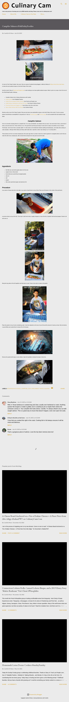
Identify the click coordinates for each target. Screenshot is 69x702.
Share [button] (63, 388)
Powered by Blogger (34, 694)
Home (4, 14)
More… (43, 14)
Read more (63, 533)
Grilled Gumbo (9, 99)
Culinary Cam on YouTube (28, 14)
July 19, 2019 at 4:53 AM (33, 418)
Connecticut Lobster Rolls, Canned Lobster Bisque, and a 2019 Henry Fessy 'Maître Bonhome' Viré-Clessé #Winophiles (34, 589)
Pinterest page (42, 114)
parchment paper (38, 388)
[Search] (61, 3)
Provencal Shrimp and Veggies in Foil (14, 105)
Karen (9, 429)
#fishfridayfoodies (14, 388)
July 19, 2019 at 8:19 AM (19, 429)
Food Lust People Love (18, 90)
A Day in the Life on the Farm (57, 84)
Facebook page (33, 114)
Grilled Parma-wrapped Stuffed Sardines (15, 101)
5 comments (12, 610)
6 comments (12, 684)
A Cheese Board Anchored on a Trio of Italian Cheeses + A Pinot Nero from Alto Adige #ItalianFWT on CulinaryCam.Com (34, 517)
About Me (13, 14)
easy (29, 388)
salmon (46, 388)
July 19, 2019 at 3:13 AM (25, 402)
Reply (10, 413)
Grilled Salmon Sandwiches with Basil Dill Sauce (16, 103)
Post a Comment (14, 533)
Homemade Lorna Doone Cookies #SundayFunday (23, 665)
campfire (24, 388)
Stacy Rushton (12, 402)
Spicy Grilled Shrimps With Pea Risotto (14, 107)
